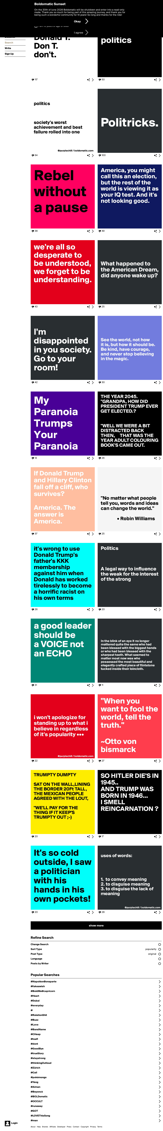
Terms (99, 1127)
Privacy (93, 1127)
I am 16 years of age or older (54, 26)
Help (39, 1127)
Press (69, 1127)
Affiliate (53, 1127)
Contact (76, 1127)
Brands (45, 1127)
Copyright (85, 1127)
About (33, 1127)
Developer (61, 1127)
